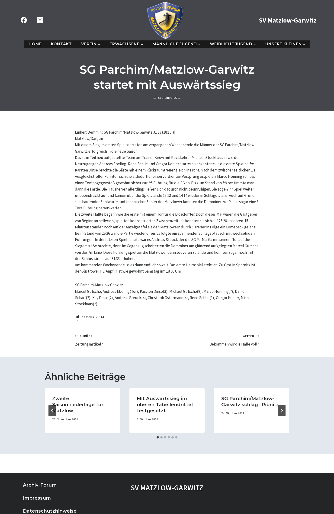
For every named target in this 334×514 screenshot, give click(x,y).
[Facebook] (23, 20)
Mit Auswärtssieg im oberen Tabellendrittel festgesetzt (165, 404)
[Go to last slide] (52, 410)
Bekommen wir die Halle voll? (215, 340)
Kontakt (61, 44)
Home (35, 44)
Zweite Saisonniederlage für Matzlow (77, 404)
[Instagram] (40, 20)
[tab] (158, 437)
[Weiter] (282, 410)
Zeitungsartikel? (119, 340)
